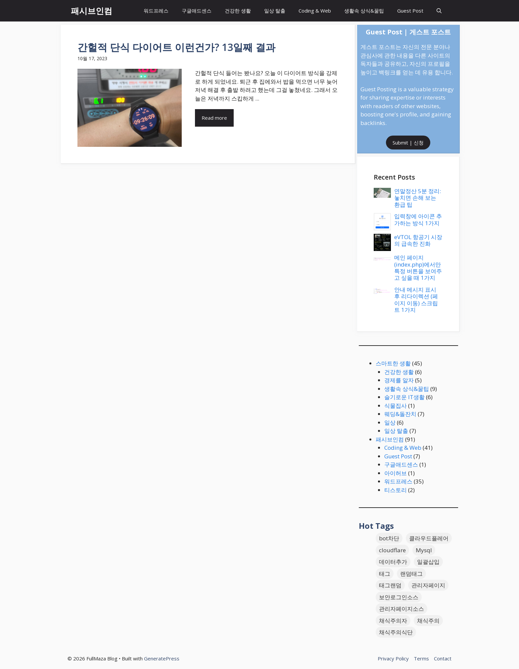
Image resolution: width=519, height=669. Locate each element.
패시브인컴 (91, 10)
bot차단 (389, 538)
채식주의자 (393, 620)
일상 (390, 422)
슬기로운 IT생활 (404, 397)
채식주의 (428, 620)
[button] (439, 10)
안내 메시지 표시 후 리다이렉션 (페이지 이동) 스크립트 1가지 (416, 300)
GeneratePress (161, 658)
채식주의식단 (396, 632)
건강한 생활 (238, 10)
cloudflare (392, 550)
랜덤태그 (411, 573)
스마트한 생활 (393, 363)
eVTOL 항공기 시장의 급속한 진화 (418, 240)
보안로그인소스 (398, 597)
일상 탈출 (274, 10)
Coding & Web (315, 10)
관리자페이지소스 (401, 608)
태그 (384, 573)
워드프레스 (156, 10)
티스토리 (395, 490)
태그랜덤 (390, 585)
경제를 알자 (399, 380)
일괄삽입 (428, 561)
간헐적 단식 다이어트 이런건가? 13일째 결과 (176, 47)
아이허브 (395, 473)
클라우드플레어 (428, 538)
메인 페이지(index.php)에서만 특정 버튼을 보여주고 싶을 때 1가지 (418, 267)
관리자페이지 (428, 585)
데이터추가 (393, 561)
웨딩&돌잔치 (400, 414)
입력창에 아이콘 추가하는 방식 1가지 (418, 219)
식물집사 (395, 405)
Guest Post (410, 10)
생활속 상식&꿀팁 (364, 10)
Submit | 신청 (408, 142)
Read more (214, 117)
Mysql (424, 550)
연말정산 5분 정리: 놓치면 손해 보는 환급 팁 (417, 197)
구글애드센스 (197, 10)
